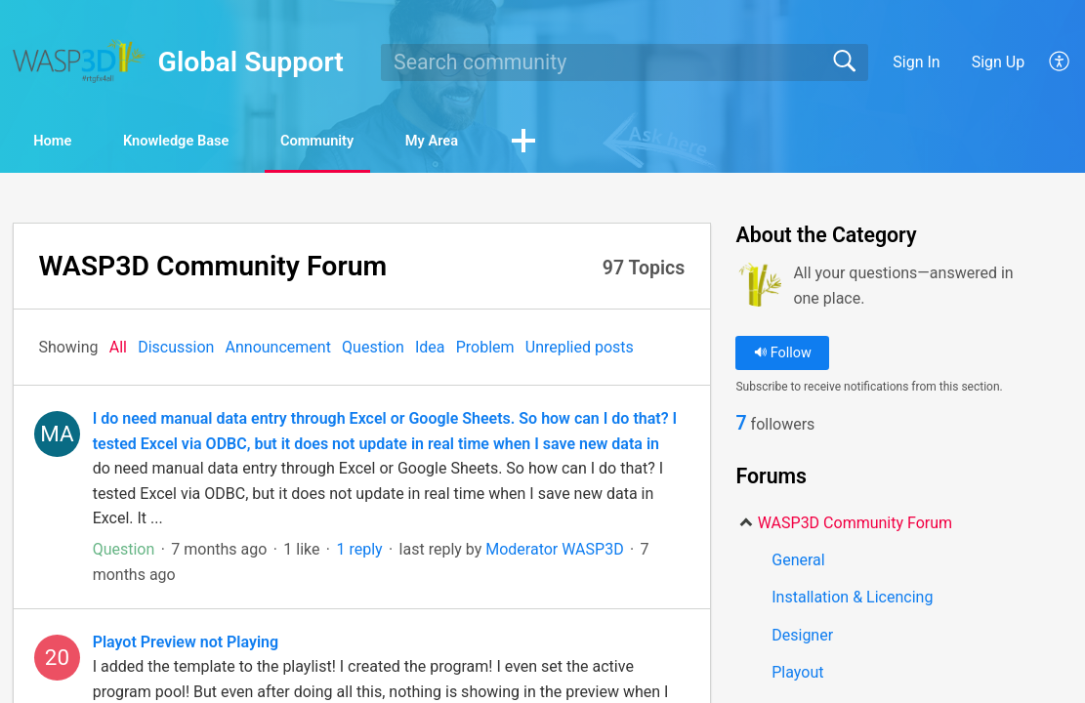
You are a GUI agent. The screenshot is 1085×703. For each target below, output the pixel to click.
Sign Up (998, 62)
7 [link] (740, 426)
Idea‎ (430, 349)
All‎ (118, 349)
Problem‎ (485, 349)
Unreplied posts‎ (579, 349)
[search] (624, 62)
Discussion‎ (176, 349)
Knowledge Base (215, 142)
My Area (519, 142)
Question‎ (373, 349)
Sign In (916, 62)
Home (68, 142)
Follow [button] (783, 355)
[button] (623, 143)
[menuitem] (1048, 62)
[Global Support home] (79, 61)
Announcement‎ (278, 349)
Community (382, 142)
